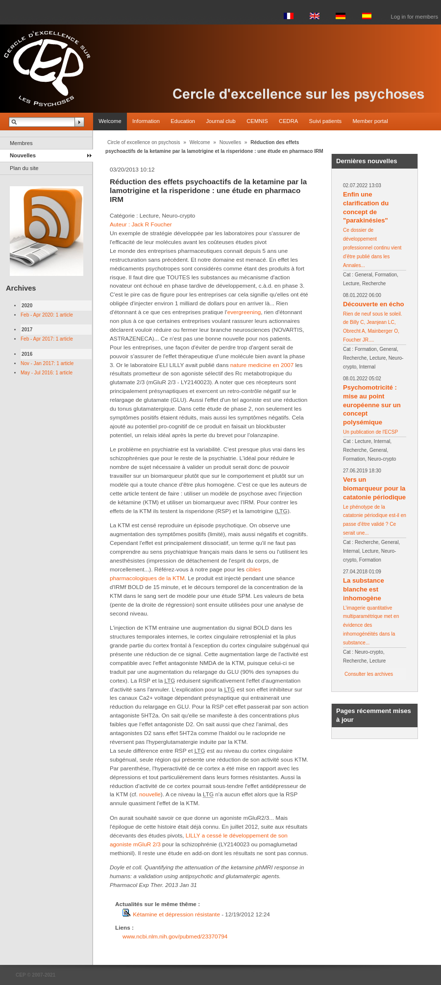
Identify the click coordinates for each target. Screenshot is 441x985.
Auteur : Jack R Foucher (141, 224)
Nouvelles (23, 155)
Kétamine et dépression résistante (176, 914)
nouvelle (149, 794)
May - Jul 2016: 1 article (47, 372)
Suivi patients (325, 121)
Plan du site (24, 168)
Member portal (370, 121)
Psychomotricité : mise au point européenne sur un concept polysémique (372, 405)
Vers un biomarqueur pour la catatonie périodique (374, 488)
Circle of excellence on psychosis (143, 142)
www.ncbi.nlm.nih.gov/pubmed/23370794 (174, 936)
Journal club (220, 121)
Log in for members (414, 17)
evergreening (244, 312)
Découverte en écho (373, 304)
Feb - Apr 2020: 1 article (47, 315)
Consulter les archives (368, 674)
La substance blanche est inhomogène (363, 589)
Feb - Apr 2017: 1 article (47, 339)
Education (183, 121)
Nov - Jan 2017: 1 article (47, 363)
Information (146, 121)
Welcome (109, 121)
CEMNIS (257, 121)
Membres (21, 143)
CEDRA (288, 121)
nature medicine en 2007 (262, 365)
